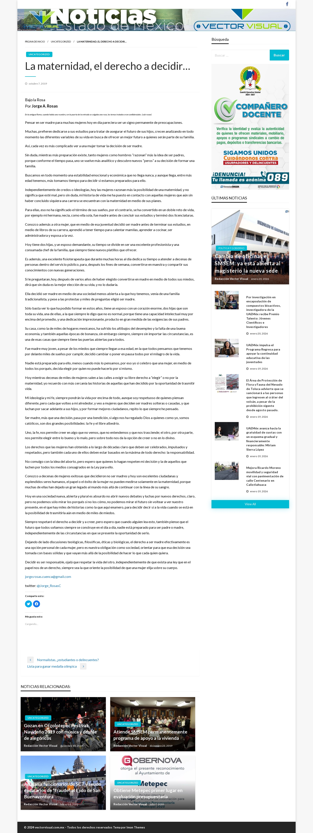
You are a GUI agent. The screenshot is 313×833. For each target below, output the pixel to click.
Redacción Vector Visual (41, 745)
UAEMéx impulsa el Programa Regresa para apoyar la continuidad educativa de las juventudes (263, 353)
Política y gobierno (231, 248)
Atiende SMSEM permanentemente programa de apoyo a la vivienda (150, 735)
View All (250, 504)
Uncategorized (61, 41)
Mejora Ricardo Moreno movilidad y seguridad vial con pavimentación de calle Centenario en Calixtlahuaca (264, 476)
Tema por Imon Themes (129, 827)
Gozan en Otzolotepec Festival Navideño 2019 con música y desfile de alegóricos (60, 732)
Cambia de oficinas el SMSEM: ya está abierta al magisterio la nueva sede (248, 263)
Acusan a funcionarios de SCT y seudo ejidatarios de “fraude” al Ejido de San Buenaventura (62, 790)
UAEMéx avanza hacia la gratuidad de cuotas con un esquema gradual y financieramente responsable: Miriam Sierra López (264, 438)
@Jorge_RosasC (49, 586)
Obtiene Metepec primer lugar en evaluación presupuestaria (148, 793)
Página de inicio (35, 41)
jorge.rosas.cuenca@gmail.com (48, 576)
